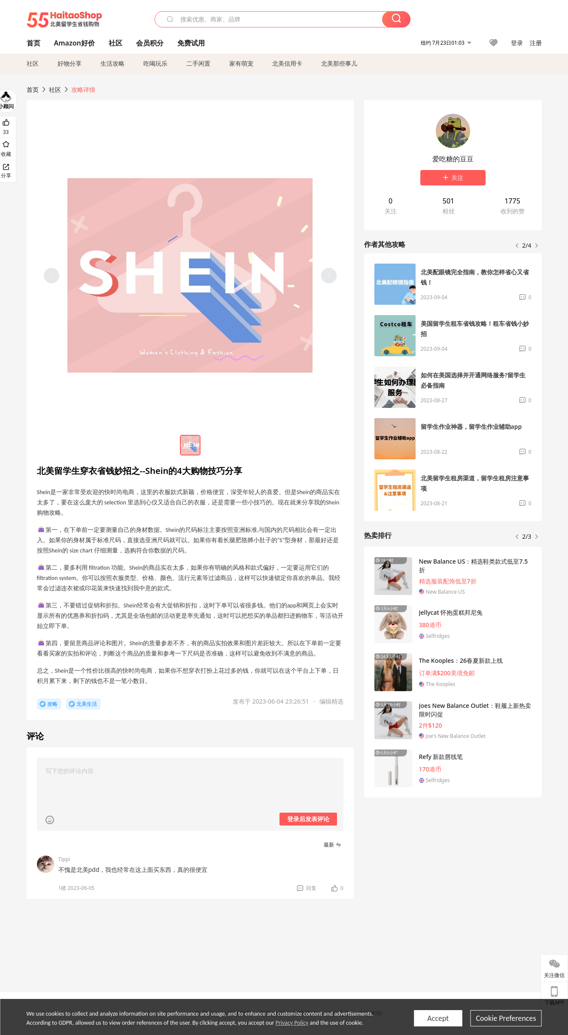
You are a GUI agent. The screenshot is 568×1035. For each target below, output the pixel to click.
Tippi (64, 859)
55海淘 (64, 19)
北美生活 (86, 703)
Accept (438, 1018)
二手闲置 (198, 63)
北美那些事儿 (339, 63)
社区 (33, 63)
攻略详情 (83, 89)
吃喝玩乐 (155, 63)
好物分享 (70, 63)
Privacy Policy (292, 1022)
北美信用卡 (287, 63)
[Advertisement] (453, 868)
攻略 (52, 703)
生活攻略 (112, 63)
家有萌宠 (241, 63)
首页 (33, 89)
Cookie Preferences (506, 1018)
